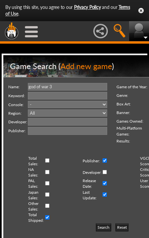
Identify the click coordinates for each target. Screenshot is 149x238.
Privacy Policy (87, 7)
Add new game (86, 66)
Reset (122, 227)
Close (141, 10)
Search (104, 227)
